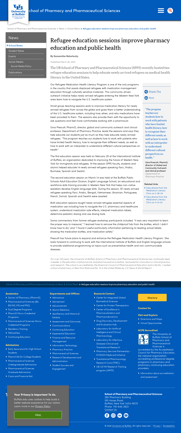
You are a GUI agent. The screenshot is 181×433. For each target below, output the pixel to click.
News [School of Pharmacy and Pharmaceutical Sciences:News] (61, 29)
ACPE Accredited (148, 330)
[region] (38, 405)
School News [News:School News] (73, 29)
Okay (38, 415)
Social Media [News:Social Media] (15, 62)
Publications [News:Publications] (15, 72)
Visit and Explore (148, 315)
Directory (152, 297)
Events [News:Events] (12, 56)
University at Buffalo (122, 426)
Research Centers (104, 293)
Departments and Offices (65, 293)
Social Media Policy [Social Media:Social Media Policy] (21, 66)
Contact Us (144, 308)
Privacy (156, 426)
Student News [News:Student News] (16, 51)
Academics (12, 293)
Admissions (12, 345)
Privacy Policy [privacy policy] (42, 406)
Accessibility (169, 426)
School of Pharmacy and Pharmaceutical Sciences (91, 10)
